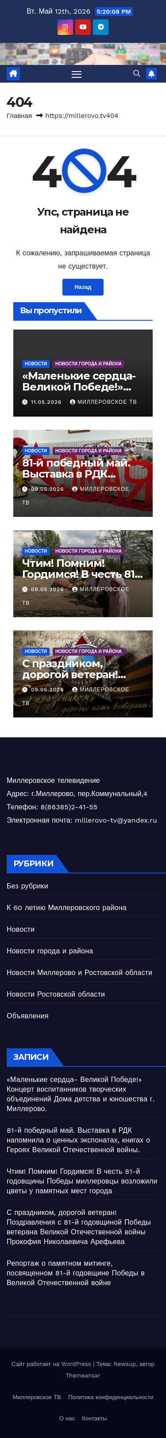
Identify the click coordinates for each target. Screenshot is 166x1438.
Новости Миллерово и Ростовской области (79, 972)
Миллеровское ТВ (103, 402)
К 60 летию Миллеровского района (67, 907)
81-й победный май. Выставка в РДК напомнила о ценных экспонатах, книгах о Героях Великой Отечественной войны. (78, 1140)
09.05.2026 (48, 489)
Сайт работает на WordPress (52, 1364)
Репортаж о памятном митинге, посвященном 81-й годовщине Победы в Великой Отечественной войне (76, 1273)
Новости (36, 363)
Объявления (28, 1016)
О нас (67, 1418)
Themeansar (83, 1375)
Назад (83, 287)
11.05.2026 (47, 402)
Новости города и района (88, 363)
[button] (136, 73)
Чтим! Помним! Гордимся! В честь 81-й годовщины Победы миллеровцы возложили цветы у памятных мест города (82, 1181)
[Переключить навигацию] (76, 74)
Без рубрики (27, 886)
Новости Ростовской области (56, 994)
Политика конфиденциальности (111, 1397)
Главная (19, 116)
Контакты (94, 1418)
